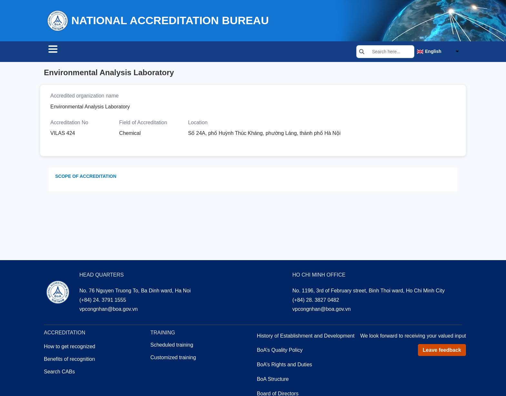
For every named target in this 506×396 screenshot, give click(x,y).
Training (160, 52)
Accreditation (118, 52)
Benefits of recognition (69, 360)
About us (196, 52)
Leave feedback (442, 351)
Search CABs (69, 52)
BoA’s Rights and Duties (284, 365)
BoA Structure (273, 380)
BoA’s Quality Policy (280, 351)
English (433, 52)
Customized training (173, 358)
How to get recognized (69, 347)
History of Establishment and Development (305, 337)
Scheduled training (171, 346)
